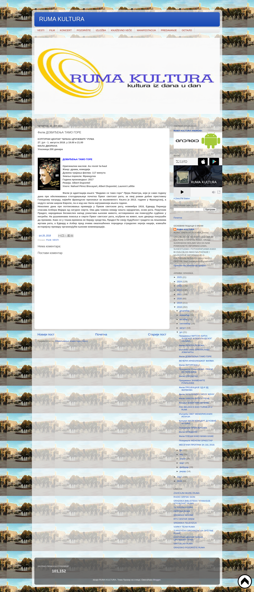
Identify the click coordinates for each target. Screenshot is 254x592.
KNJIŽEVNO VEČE (121, 30)
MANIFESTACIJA (146, 30)
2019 (179, 303)
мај (182, 454)
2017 (179, 477)
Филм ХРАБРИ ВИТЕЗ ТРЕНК (194, 398)
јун (181, 450)
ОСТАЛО (187, 30)
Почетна (101, 334)
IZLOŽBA (101, 30)
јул (181, 332)
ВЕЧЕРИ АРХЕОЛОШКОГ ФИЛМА (196, 361)
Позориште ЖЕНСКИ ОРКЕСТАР (196, 440)
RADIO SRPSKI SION (184, 497)
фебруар (184, 467)
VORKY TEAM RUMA (184, 527)
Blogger (157, 580)
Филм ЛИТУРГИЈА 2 (189, 365)
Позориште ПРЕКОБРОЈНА (193, 428)
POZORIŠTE (84, 30)
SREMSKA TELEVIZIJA (185, 523)
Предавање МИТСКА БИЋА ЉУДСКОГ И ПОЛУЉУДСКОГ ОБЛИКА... (195, 338)
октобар (184, 319)
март (182, 463)
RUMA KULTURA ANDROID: (188, 130)
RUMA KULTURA (61, 19)
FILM (52, 30)
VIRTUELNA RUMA (183, 543)
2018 (179, 307)
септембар (185, 323)
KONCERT (66, 30)
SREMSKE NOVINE (183, 515)
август (183, 328)
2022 (179, 290)
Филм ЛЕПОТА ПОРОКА (191, 345)
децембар (185, 311)
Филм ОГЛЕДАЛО (188, 432)
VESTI (40, 30)
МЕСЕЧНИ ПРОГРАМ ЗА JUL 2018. (197, 445)
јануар (183, 471)
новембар (185, 315)
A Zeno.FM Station (182, 198)
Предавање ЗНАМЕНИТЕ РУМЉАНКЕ (192, 381)
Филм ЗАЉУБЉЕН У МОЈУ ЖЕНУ (196, 394)
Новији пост (46, 334)
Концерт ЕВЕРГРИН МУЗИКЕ (194, 403)
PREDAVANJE (169, 30)
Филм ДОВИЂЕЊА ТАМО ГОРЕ (195, 356)
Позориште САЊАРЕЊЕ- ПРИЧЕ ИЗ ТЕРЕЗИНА (196, 370)
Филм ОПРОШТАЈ (188, 376)
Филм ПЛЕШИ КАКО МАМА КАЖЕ (196, 436)
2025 (179, 277)
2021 (179, 294)
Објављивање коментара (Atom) (71, 341)
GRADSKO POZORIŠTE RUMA (189, 547)
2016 (179, 481)
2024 (179, 281)
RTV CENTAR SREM (184, 519)
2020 (179, 298)
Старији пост (157, 334)
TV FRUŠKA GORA (183, 507)
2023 (179, 286)
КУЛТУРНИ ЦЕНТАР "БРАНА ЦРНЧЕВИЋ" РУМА (188, 538)
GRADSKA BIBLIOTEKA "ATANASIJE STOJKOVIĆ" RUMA (192, 502)
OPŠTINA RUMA (182, 511)
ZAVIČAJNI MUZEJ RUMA (187, 493)
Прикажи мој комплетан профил (190, 265)
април (183, 458)
